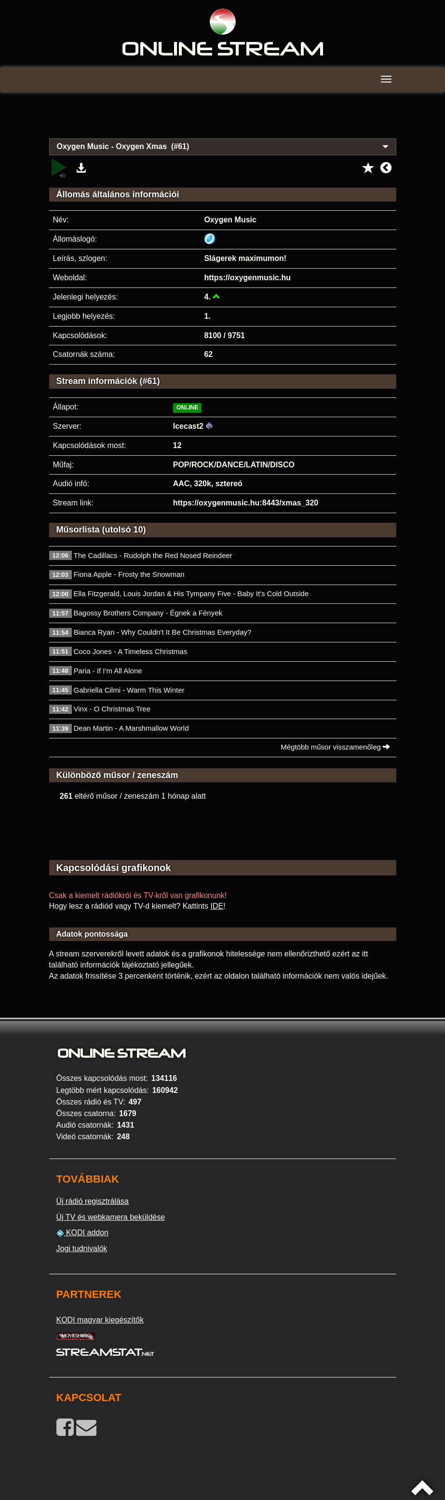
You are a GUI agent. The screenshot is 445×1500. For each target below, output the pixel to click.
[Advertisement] (222, 121)
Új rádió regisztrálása (92, 1201)
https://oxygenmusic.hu (247, 277)
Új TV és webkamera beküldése (110, 1217)
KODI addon (82, 1232)
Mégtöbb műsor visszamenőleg (335, 747)
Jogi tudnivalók (82, 1248)
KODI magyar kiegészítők (100, 1320)
